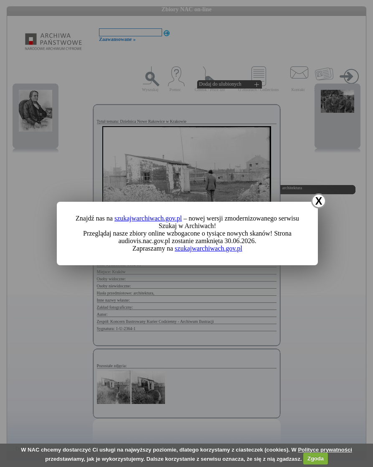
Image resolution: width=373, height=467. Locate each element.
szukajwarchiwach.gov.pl (148, 218)
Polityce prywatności (325, 450)
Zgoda (315, 458)
